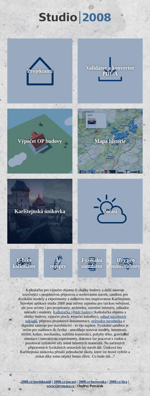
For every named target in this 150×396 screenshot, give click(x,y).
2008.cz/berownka (92, 382)
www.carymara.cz (60, 386)
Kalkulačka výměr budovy (73, 312)
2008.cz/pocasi (65, 382)
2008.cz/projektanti (36, 382)
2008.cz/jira (118, 382)
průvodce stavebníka (106, 321)
